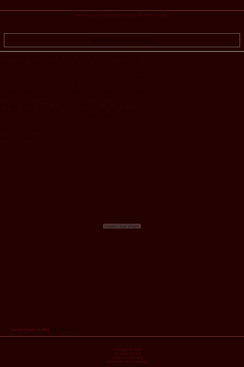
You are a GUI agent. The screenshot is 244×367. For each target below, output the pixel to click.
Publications (122, 7)
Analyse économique (127, 358)
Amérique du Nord (127, 350)
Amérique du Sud (127, 354)
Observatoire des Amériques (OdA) (143, 15)
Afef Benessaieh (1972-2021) (97, 15)
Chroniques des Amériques (127, 362)
